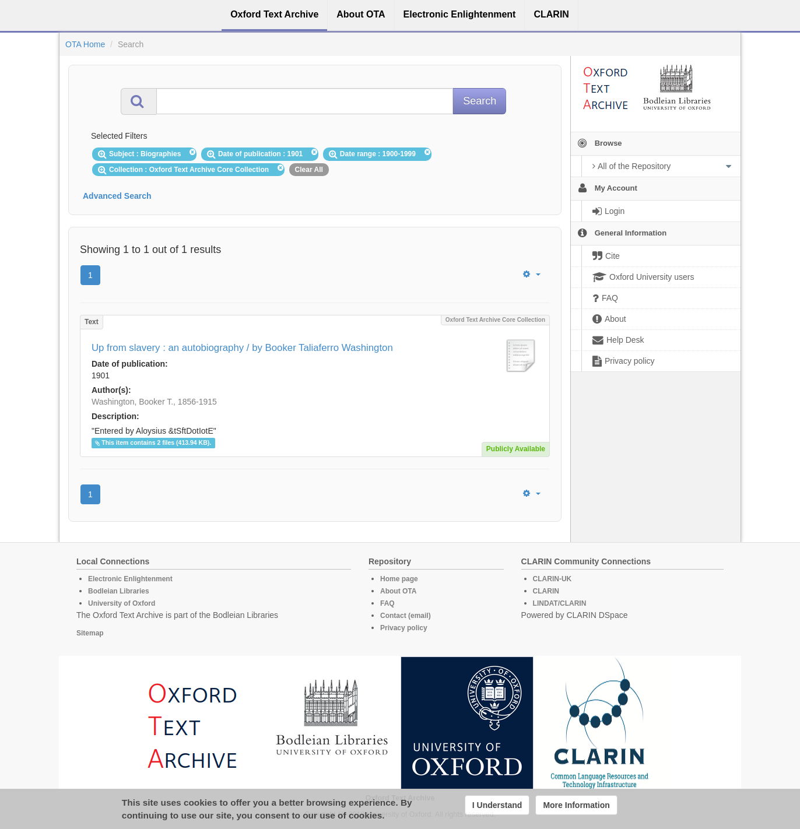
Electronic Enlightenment (130, 579)
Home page (399, 579)
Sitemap (90, 633)
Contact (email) (405, 616)
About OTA (398, 591)
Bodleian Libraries (118, 591)
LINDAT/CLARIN (560, 603)
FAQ (387, 603)
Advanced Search (117, 196)
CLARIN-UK (552, 579)
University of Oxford (121, 603)
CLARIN (546, 591)
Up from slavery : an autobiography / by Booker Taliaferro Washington (242, 347)
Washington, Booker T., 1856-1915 (154, 401)
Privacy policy (403, 628)
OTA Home (85, 44)
